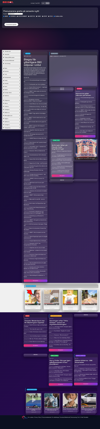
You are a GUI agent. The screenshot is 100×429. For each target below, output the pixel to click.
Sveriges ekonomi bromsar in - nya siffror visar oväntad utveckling (35, 175)
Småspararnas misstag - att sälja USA (37, 106)
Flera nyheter (35, 280)
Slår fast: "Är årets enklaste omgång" (38, 338)
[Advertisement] (50, 39)
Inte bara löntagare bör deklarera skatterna (83, 115)
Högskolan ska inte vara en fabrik (37, 247)
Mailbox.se (11, 112)
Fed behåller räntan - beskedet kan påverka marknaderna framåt (35, 147)
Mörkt (47, 3)
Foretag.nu (11, 109)
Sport (11, 86)
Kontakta (86, 417)
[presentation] (11, 19)
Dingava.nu (11, 100)
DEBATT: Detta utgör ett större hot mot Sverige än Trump (85, 110)
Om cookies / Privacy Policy (34, 417)
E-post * (5, 13)
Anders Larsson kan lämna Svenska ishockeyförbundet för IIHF (34, 187)
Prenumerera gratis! (11, 24)
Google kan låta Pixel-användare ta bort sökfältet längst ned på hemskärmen (62, 159)
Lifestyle (11, 83)
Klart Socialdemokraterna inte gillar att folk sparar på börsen (35, 263)
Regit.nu (11, 118)
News (11, 68)
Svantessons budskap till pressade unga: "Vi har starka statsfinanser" (34, 272)
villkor (61, 16)
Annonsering (74, 417)
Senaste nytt (7, 51)
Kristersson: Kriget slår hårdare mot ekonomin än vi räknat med (35, 255)
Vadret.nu (11, 95)
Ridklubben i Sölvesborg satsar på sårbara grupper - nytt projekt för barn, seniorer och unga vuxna (85, 370)
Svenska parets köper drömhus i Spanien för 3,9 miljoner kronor (34, 267)
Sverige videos (11, 92)
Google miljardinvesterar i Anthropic (38, 240)
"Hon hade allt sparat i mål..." (36, 329)
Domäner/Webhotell (8, 60)
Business (11, 71)
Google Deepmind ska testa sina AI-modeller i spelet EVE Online (62, 155)
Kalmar (11, 89)
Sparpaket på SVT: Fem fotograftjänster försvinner (32, 244)
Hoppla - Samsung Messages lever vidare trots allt (61, 163)
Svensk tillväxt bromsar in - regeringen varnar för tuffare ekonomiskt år (35, 87)
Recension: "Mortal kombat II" (61, 335)
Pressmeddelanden (46, 417)
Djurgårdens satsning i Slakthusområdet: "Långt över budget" (33, 100)
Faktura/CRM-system (8, 57)
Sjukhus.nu (11, 121)
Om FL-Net (80, 417)
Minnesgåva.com (11, 115)
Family (11, 80)
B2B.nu (11, 103)
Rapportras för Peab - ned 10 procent (38, 163)
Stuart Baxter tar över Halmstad (37, 341)
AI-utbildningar (55, 417)
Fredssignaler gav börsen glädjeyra (37, 84)
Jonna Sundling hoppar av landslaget (38, 336)
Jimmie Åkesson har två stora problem (38, 103)
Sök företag (6, 63)
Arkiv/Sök (6, 54)
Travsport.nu (11, 127)
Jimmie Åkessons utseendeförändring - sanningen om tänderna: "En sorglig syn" (60, 341)
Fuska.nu (11, 106)
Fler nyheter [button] (85, 136)
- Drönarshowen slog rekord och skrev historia (86, 158)
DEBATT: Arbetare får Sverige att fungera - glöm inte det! (34, 126)
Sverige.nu (11, 124)
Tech (11, 74)
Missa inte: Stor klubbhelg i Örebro (62, 337)
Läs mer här (26, 77)
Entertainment (11, 77)
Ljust (43, 3)
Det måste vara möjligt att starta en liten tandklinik (84, 131)
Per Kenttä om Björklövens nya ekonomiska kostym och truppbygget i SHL (34, 212)
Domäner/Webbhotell (65, 417)
